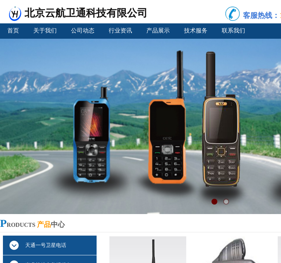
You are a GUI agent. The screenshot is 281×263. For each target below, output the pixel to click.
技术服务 (195, 30)
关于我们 (45, 30)
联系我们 (233, 30)
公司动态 (82, 30)
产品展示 (158, 30)
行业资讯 (120, 30)
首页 (13, 30)
